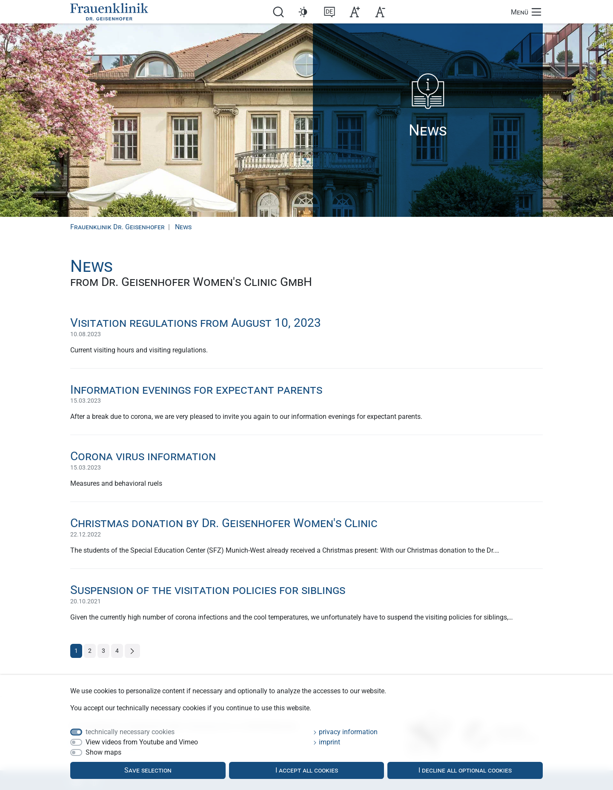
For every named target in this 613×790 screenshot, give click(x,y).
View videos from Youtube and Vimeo (142, 742)
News (183, 227)
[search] (278, 11)
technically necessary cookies (130, 732)
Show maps (103, 752)
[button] (304, 12)
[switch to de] (329, 11)
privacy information (345, 732)
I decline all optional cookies (465, 770)
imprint (326, 742)
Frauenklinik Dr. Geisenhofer (117, 227)
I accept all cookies (306, 770)
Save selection (148, 770)
